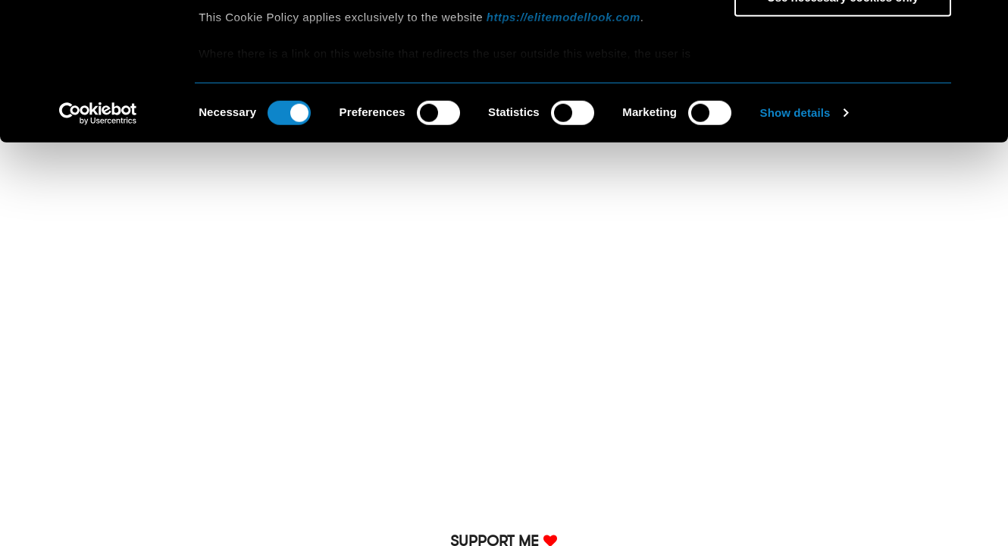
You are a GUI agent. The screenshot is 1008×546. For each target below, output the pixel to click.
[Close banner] (984, 23)
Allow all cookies (843, 37)
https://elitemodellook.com (563, 146)
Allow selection (842, 82)
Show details (795, 242)
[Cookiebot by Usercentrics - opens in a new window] (98, 242)
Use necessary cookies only (843, 126)
